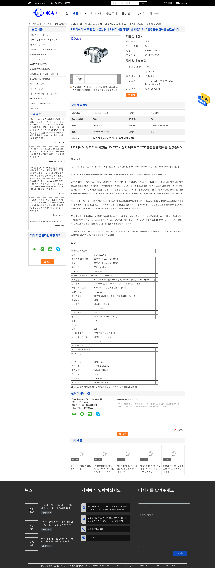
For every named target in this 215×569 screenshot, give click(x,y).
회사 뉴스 (155, 13)
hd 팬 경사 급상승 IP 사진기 (106, 387)
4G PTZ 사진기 (36, 64)
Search (143, 3)
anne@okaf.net (39, 3)
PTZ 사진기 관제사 (38, 79)
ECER (172, 566)
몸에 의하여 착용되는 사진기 (42, 93)
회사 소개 (96, 13)
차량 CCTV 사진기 (38, 103)
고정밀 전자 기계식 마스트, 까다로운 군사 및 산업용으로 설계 (57, 506)
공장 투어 (111, 13)
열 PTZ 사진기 (36, 44)
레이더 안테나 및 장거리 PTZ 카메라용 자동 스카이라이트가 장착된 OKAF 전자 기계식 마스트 (57, 540)
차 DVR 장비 (35, 84)
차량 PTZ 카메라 (37, 35)
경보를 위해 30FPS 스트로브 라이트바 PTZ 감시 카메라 (173, 469)
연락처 (141, 13)
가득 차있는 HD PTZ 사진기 (55, 24)
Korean (183, 3)
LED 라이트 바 (36, 98)
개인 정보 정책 (46, 566)
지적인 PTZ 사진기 (38, 69)
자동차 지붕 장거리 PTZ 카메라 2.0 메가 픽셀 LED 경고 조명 (150, 469)
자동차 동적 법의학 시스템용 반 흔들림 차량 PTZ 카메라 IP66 (127, 469)
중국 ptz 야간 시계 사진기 (65, 566)
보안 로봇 (34, 108)
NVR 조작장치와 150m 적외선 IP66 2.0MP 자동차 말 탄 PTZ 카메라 (104, 469)
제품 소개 (78, 13)
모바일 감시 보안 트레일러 (41, 49)
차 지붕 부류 (35, 89)
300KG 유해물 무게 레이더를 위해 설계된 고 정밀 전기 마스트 (57, 523)
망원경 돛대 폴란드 (38, 54)
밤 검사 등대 (35, 59)
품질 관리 (127, 13)
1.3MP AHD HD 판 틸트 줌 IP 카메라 (81, 467)
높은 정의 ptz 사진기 (128, 387)
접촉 (133, 94)
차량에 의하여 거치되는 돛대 (42, 74)
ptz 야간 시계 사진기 (85, 387)
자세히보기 (47, 512)
